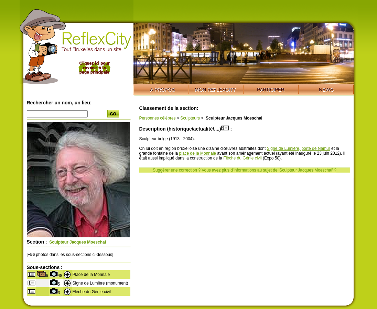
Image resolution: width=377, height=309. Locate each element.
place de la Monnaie (197, 153)
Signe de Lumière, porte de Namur (298, 148)
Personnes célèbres (157, 118)
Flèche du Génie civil (242, 158)
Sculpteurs (190, 118)
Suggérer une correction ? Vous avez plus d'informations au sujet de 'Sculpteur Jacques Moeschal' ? (244, 170)
